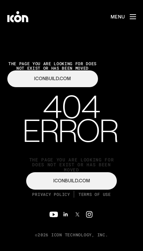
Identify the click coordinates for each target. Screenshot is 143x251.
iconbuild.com (71, 180)
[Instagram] (89, 214)
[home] (17, 16)
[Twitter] (77, 214)
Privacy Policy (51, 194)
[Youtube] (54, 214)
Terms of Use (94, 194)
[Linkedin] (65, 214)
